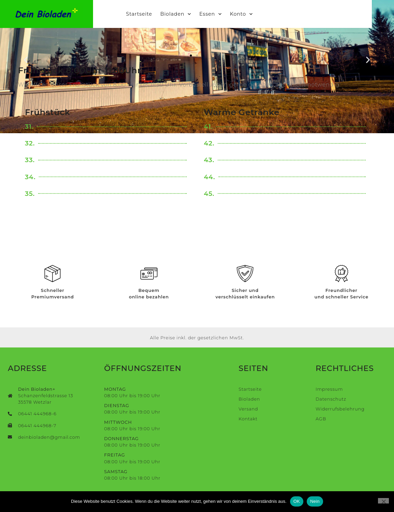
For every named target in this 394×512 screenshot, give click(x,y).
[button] (25, 59)
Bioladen (186, 14)
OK (296, 501)
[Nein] (383, 500)
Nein (315, 501)
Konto (252, 14)
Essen (222, 14)
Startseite (150, 14)
